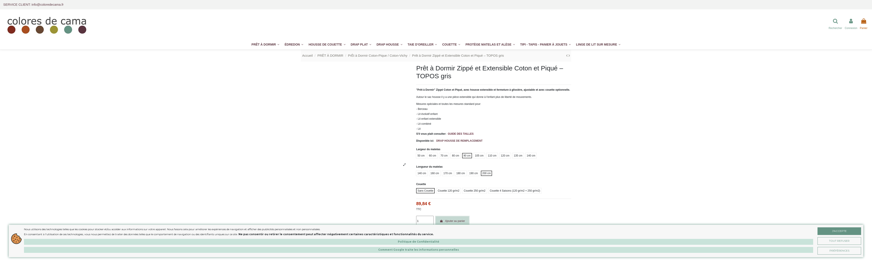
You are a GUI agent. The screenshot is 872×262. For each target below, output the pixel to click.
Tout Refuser (839, 240)
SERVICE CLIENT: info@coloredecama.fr (33, 4)
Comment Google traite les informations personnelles (418, 249)
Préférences (839, 250)
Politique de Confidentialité (418, 241)
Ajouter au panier (452, 221)
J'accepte (839, 231)
